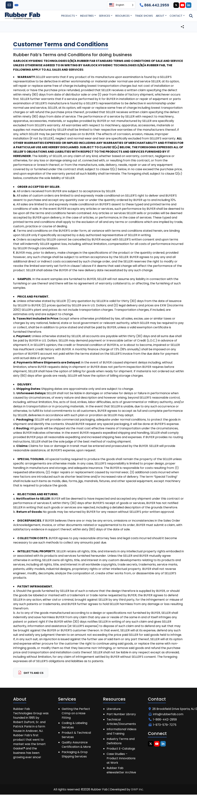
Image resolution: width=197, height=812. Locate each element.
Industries (87, 16)
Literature (114, 709)
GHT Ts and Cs (30, 672)
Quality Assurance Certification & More (76, 744)
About (160, 16)
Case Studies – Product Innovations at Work (121, 758)
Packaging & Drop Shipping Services (75, 754)
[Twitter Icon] (176, 5)
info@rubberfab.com (166, 714)
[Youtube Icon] (182, 5)
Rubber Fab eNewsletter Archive (121, 770)
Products (68, 16)
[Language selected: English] (121, 5)
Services (104, 16)
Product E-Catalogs (121, 748)
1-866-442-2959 (163, 719)
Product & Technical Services (76, 735)
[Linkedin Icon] (188, 5)
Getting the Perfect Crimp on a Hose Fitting (76, 713)
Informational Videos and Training (121, 731)
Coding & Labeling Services (74, 725)
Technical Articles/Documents (121, 721)
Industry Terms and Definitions (121, 741)
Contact (176, 16)
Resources (122, 16)
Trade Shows (144, 16)
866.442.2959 (154, 5)
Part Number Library (121, 714)
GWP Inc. (137, 789)
